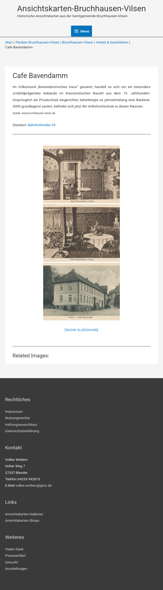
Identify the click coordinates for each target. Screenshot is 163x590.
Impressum (14, 411)
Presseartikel (15, 555)
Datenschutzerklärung (22, 431)
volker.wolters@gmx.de (34, 485)
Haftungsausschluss (21, 424)
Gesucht (11, 562)
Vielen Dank (14, 549)
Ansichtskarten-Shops (22, 520)
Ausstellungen (16, 568)
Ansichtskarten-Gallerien (24, 514)
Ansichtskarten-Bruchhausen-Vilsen (81, 8)
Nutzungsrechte (17, 418)
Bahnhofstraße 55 (42, 125)
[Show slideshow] (81, 330)
